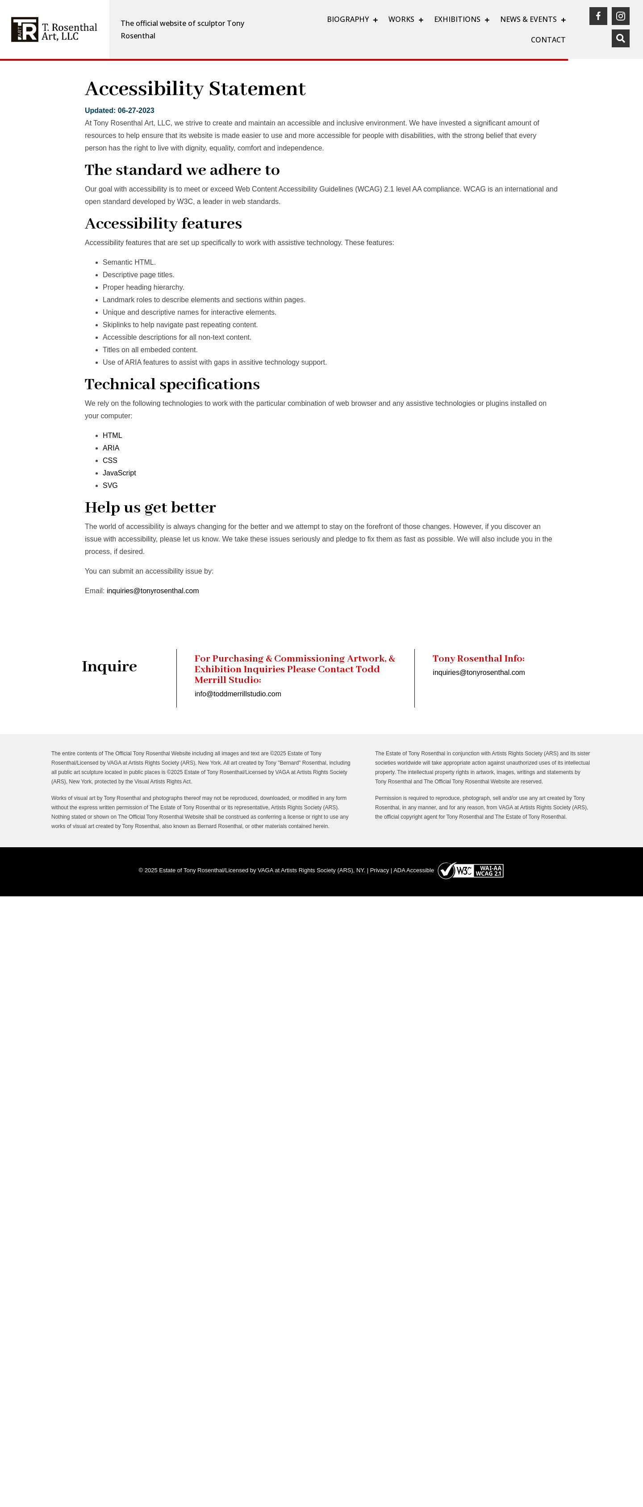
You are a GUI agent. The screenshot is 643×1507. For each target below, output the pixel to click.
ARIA (111, 448)
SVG (110, 485)
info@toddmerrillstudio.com (238, 694)
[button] (621, 38)
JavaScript (119, 473)
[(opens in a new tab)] (598, 16)
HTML (112, 435)
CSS (110, 460)
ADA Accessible (413, 870)
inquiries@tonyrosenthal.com (153, 591)
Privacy (379, 870)
